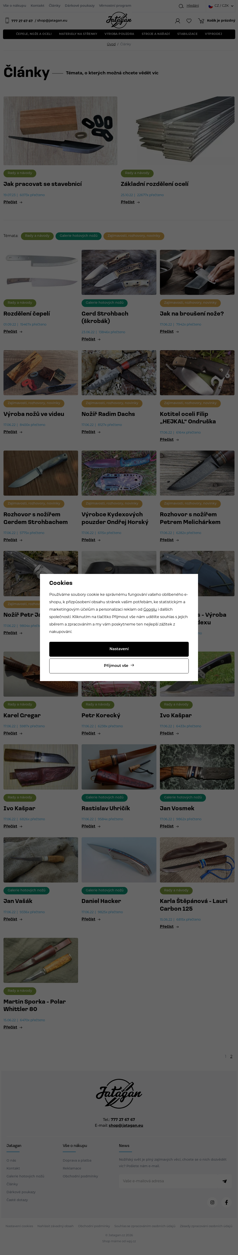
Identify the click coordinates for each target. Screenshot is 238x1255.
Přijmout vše (116, 666)
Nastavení (119, 649)
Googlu (150, 610)
